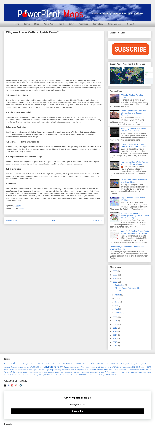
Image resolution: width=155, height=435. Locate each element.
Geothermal (104, 367)
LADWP (39, 370)
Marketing (58, 370)
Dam (112, 364)
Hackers (124, 367)
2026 (115, 271)
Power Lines (145, 369)
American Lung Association (25, 364)
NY (112, 370)
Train (24, 375)
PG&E (126, 370)
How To (7, 369)
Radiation (51, 372)
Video (85, 375)
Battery (50, 364)
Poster (137, 370)
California (67, 364)
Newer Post (11, 221)
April (117, 309)
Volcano (95, 375)
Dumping (139, 364)
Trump (42, 375)
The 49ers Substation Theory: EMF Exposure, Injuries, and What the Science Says (135, 215)
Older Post (97, 221)
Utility (81, 375)
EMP (41, 367)
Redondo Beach (75, 372)
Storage (148, 372)
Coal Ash (97, 364)
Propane (44, 372)
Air (14, 363)
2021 (115, 321)
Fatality (78, 367)
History (143, 367)
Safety (71, 24)
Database (117, 364)
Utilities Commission (72, 375)
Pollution (132, 370)
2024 (115, 278)
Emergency (15, 367)
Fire (82, 367)
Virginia (90, 375)
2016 (115, 338)
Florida (87, 367)
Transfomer (30, 375)
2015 (115, 342)
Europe (66, 367)
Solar (144, 372)
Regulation (83, 24)
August (118, 295)
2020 (115, 324)
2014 (115, 346)
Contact (130, 24)
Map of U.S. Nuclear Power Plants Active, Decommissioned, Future (135, 232)
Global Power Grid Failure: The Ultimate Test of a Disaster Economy (133, 113)
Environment (51, 366)
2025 (115, 275)
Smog (128, 372)
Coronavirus (106, 364)
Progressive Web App (34, 372)
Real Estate (64, 372)
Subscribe (7, 375)
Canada (73, 364)
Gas (98, 367)
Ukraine (47, 375)
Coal (90, 363)
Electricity (7, 367)
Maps (36, 24)
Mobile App (77, 370)
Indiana (20, 370)
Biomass (56, 364)
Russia (101, 372)
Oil (123, 370)
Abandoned (8, 364)
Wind (114, 375)
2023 (115, 282)
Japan (34, 370)
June (117, 302)
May (117, 306)
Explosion (73, 367)
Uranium (62, 375)
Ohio (120, 370)
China (84, 364)
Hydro (14, 369)
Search (27, 24)
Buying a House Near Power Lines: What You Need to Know (133, 145)
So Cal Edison (136, 372)
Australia (44, 364)
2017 (115, 335)
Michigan (70, 370)
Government (115, 367)
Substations (14, 375)
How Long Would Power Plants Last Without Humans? (133, 129)
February (119, 313)
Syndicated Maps (115, 24)
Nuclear (107, 369)
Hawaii (129, 367)
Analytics (39, 364)
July (117, 298)
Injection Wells (27, 370)
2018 (115, 331)
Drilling (123, 364)
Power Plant (49, 24)
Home (16, 24)
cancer (78, 364)
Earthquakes (147, 364)
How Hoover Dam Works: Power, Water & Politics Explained (134, 163)
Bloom (61, 364)
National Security (86, 370)
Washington (102, 375)
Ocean (116, 370)
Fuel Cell (92, 367)
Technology (98, 24)
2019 (115, 328)
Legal (47, 370)
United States (55, 375)
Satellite (113, 372)
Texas (21, 375)
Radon (57, 372)
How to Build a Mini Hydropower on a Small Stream (134, 181)
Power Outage (10, 372)
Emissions (34, 367)
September (119, 285)
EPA (61, 367)
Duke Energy (130, 364)
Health (61, 24)
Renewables (94, 372)
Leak (43, 370)
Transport (37, 375)
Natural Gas (97, 369)
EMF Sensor (24, 367)
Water (109, 375)
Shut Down (121, 372)
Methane (64, 370)
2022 (115, 317)
